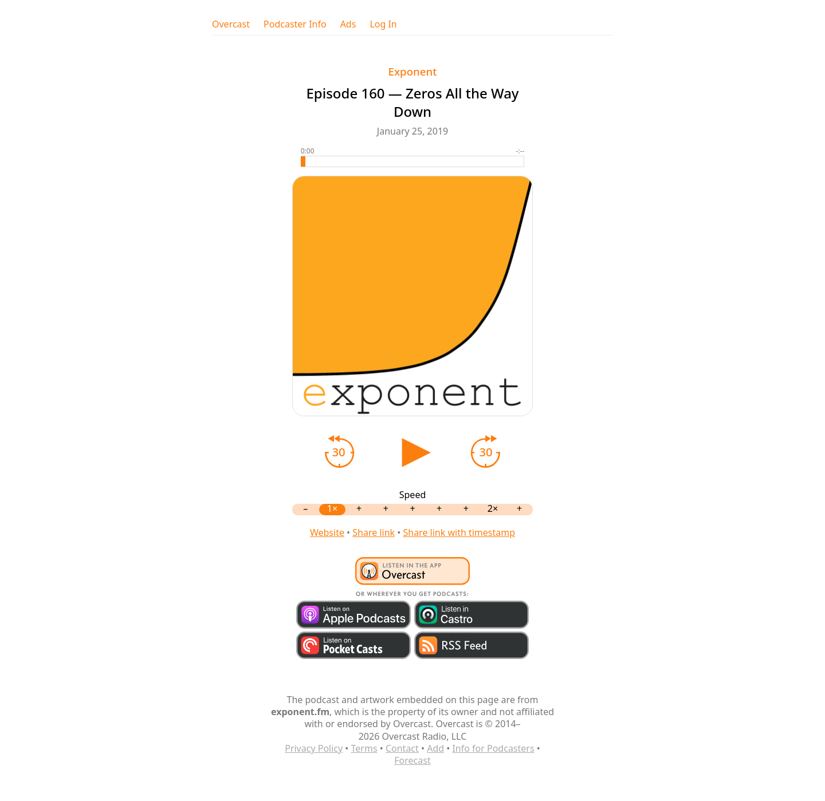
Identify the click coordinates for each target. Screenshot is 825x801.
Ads (348, 24)
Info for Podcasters (493, 748)
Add (435, 748)
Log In (383, 24)
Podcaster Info (295, 24)
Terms (364, 748)
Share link (373, 532)
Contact (402, 748)
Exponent (412, 71)
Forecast (412, 760)
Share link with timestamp (459, 532)
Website (327, 532)
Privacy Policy (314, 748)
